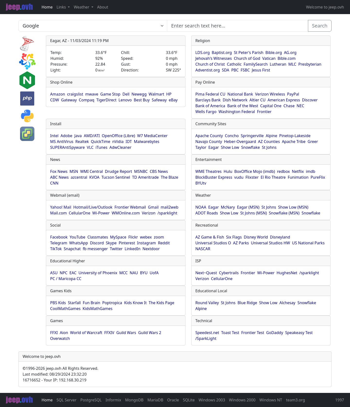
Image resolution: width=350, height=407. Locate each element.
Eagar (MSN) (248, 207)
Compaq (86, 100)
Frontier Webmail (130, 207)
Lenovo (125, 100)
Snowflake (250, 147)
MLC (292, 64)
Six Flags (234, 237)
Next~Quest (206, 272)
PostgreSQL (91, 400)
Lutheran (278, 64)
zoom (159, 237)
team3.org (295, 400)
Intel (54, 135)
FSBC (245, 70)
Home (47, 7)
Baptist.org (222, 52)
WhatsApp (78, 243)
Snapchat (72, 248)
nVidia (118, 141)
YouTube (77, 237)
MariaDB (155, 400)
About (102, 7)
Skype (111, 243)
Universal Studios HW (270, 243)
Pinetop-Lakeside (295, 135)
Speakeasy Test (299, 332)
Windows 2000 (242, 400)
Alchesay (288, 302)
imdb (310, 171)
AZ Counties (269, 141)
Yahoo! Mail (60, 207)
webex (146, 237)
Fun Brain (91, 302)
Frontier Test (252, 332)
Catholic (234, 64)
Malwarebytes (146, 141)
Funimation (298, 177)
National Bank (240, 94)
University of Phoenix (98, 272)
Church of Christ (210, 64)
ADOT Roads (206, 213)
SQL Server (67, 400)
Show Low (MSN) (293, 207)
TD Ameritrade (145, 177)
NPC (63, 272)
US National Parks (308, 243)
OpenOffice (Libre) (118, 135)
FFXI (54, 332)
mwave (91, 94)
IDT (129, 141)
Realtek (82, 141)
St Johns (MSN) (253, 213)
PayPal (293, 94)
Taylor (200, 147)
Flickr (133, 237)
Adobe (66, 135)
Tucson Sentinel (115, 177)
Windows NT (270, 400)
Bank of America (210, 105)
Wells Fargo (206, 111)
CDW (54, 100)
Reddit (164, 243)
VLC (90, 147)
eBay (173, 100)
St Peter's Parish (248, 52)
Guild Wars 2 (149, 332)
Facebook (59, 237)
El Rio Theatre (273, 177)
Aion (64, 332)
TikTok (56, 248)
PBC (234, 70)
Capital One (270, 105)
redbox (283, 171)
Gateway (69, 100)
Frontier (264, 111)
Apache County (209, 135)
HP (169, 94)
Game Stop (110, 94)
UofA (153, 272)
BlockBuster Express (213, 177)
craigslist (75, 94)
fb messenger (95, 248)
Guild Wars (126, 332)
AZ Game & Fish (209, 237)
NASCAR (202, 248)
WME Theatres (208, 171)
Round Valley (207, 302)
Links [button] (62, 7)
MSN (74, 171)
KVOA (94, 177)
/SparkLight (206, 338)
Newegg (139, 94)
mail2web (169, 207)
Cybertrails (229, 272)
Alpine (271, 135)
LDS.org (202, 52)
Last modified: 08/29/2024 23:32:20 (55, 374)
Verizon (148, 213)
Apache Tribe (294, 141)
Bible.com (287, 58)
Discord (97, 243)
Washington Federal (237, 111)
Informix (113, 400)
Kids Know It (135, 302)
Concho (232, 135)
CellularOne (79, 213)
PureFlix (318, 177)
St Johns (269, 147)
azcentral (79, 177)
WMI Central (91, 171)
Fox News (58, 171)
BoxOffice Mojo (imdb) (254, 171)
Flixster (252, 177)
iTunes (101, 147)
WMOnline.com (126, 213)
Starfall (74, 302)
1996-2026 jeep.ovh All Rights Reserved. (60, 368)
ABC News (59, 177)
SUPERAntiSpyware (67, 147)
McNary (228, 207)
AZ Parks (241, 243)
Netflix (298, 171)
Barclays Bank (208, 100)
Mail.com (58, 213)
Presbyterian (309, 64)
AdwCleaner (120, 147)
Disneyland (280, 237)
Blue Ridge (247, 302)
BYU (144, 272)
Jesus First (261, 70)
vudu (239, 177)
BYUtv (200, 183)
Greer (312, 141)
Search (319, 25)
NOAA (200, 207)
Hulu (228, 171)
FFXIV (109, 332)
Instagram (146, 243)
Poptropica (112, 302)
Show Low (230, 147)
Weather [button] (82, 7)
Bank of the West (242, 105)
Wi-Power (101, 213)
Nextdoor (151, 248)
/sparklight (167, 213)
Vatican (269, 58)
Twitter (116, 248)
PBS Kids (58, 302)
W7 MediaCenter (152, 135)
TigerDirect (106, 100)
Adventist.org (207, 70)
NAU (134, 272)
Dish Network (235, 100)
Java (78, 135)
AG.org (290, 52)
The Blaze (169, 177)
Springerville (252, 135)
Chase (289, 105)
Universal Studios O (213, 243)
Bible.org (273, 52)
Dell (126, 94)
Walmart (156, 94)
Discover (310, 100)
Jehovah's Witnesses (213, 58)
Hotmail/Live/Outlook (92, 207)
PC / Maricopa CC (65, 278)
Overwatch (60, 338)
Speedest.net (207, 332)
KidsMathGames (98, 308)
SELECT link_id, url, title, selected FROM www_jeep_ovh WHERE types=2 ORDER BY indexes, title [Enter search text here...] (92, 26)
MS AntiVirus (61, 141)
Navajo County (208, 141)
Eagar (213, 147)
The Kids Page (161, 302)
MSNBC (141, 171)
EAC (73, 272)
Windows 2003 (212, 400)
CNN (54, 183)
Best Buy (141, 100)
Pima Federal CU (210, 94)
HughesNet (287, 272)
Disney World (256, 237)
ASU (54, 272)
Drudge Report (118, 171)
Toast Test (230, 332)
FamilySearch (256, 64)
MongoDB (134, 400)
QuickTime (100, 141)
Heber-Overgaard (240, 141)
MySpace (118, 237)
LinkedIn (132, 248)
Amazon (57, 94)
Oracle (173, 400)
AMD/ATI (92, 135)
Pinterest (127, 243)
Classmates (97, 237)
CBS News (159, 171)
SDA (225, 70)
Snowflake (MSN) (284, 213)
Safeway (159, 100)
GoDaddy (274, 332)
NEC (300, 105)
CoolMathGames (65, 308)
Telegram (58, 243)
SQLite (189, 400)
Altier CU (257, 100)
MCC (123, 272)
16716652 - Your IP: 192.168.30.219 (54, 380)
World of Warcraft (86, 332)
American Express (284, 100)
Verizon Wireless (270, 94)
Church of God (247, 58)
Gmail (153, 207)
